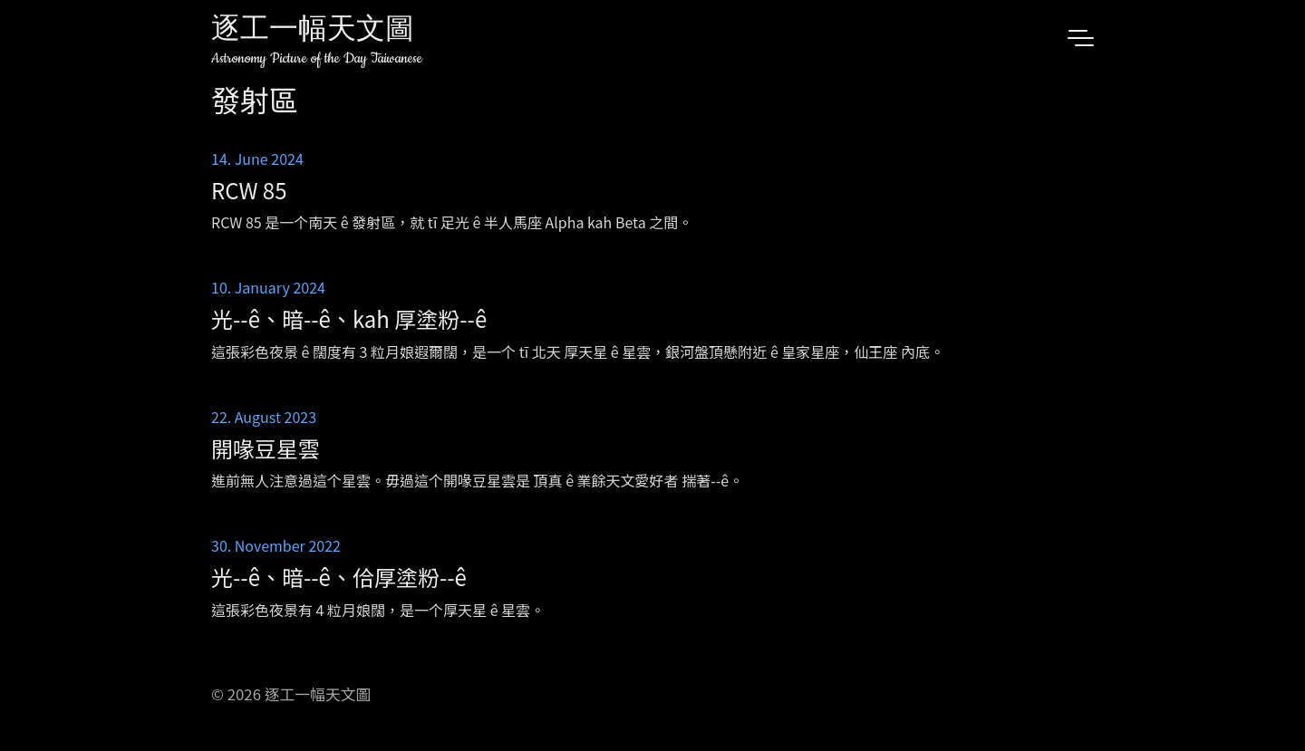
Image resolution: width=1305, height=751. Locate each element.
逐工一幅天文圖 (312, 31)
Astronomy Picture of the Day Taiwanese (316, 58)
